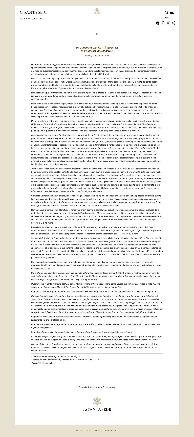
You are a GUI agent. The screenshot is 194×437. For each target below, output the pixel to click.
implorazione (44, 268)
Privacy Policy (110, 430)
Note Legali (85, 430)
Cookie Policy (97, 430)
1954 (41, 18)
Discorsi (33, 18)
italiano (165, 18)
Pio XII (23, 18)
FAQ (77, 430)
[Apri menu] (172, 12)
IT (97, 34)
